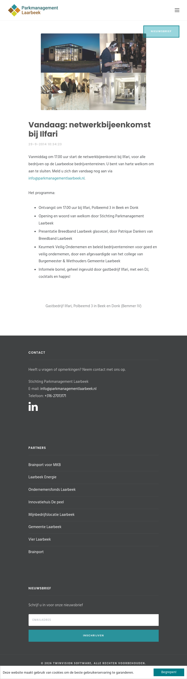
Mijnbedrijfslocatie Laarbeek (52, 515)
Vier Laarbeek (40, 540)
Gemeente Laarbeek (45, 527)
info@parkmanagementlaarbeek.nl (57, 178)
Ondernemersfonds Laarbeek (52, 490)
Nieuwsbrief (161, 31)
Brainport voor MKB (45, 465)
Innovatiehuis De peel (46, 502)
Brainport (36, 552)
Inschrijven (93, 635)
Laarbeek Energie (43, 477)
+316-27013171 (55, 396)
